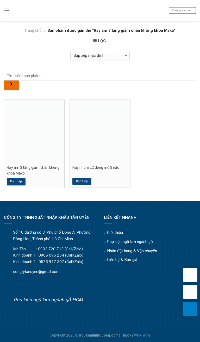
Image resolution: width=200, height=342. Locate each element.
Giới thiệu (115, 232)
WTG (146, 335)
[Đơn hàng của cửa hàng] (99, 55)
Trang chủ (32, 30)
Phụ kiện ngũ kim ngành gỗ (130, 241)
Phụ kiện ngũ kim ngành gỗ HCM (48, 299)
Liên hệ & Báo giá (122, 259)
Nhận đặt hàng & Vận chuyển (132, 250)
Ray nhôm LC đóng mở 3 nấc (95, 167)
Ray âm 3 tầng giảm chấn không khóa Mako (33, 170)
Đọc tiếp (16, 181)
